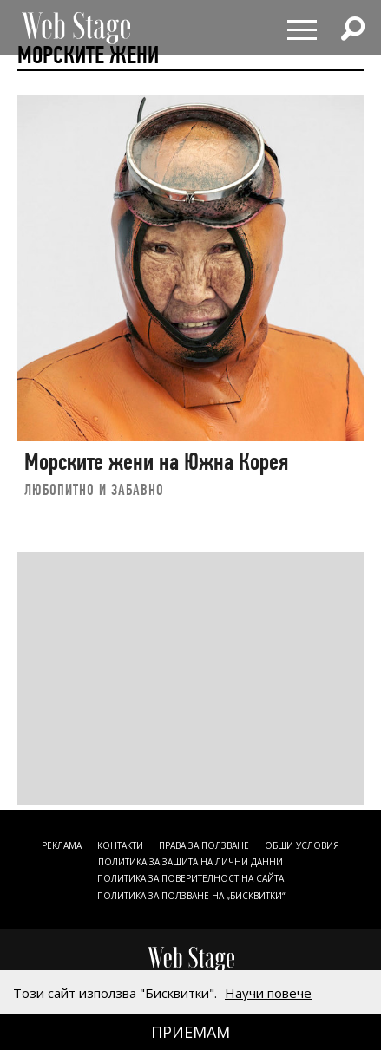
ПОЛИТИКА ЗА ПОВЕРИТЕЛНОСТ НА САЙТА (190, 878)
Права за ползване (204, 845)
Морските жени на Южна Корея (156, 461)
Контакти (120, 845)
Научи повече (268, 992)
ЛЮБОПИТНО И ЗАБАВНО (94, 489)
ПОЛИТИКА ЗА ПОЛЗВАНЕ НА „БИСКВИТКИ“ (191, 896)
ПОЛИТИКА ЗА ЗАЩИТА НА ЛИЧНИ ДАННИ (190, 862)
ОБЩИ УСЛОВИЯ (302, 845)
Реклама (62, 845)
